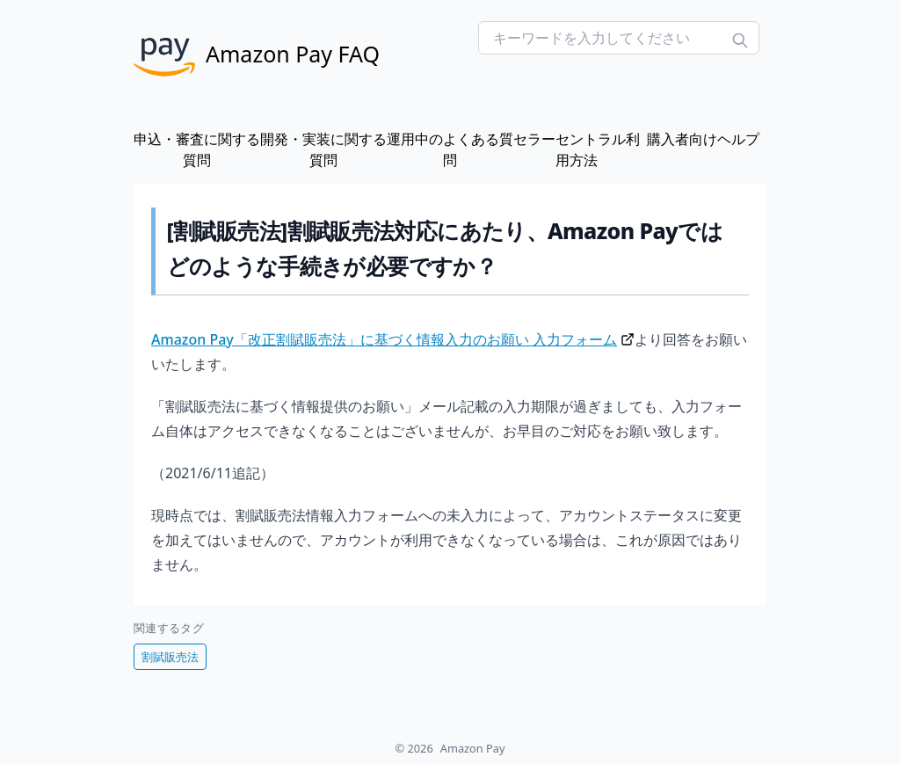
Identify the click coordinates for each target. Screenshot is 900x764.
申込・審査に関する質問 (197, 149)
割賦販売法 (170, 657)
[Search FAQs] (618, 38)
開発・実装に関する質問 (323, 149)
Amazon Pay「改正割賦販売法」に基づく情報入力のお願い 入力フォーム (384, 339)
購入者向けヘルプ (703, 139)
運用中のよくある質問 (450, 149)
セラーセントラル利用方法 (576, 149)
